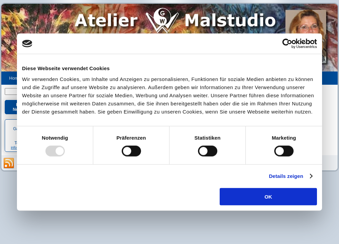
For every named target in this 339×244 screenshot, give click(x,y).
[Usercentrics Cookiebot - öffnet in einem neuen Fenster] (287, 44)
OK (268, 196)
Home (15, 78)
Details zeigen (286, 176)
